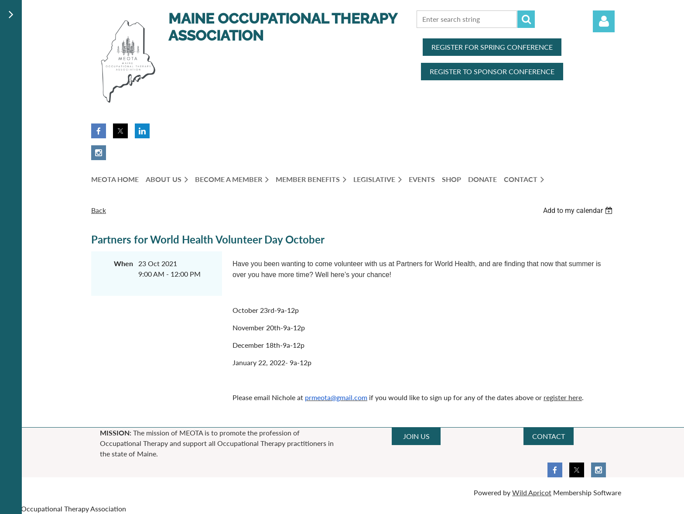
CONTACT (548, 436)
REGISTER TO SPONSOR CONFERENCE (492, 71)
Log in (604, 21)
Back (98, 210)
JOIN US (416, 436)
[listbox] (579, 210)
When (123, 263)
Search (526, 19)
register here (563, 397)
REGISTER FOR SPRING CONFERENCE (492, 47)
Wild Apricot (531, 492)
